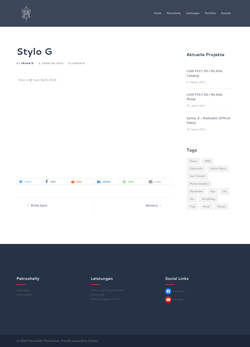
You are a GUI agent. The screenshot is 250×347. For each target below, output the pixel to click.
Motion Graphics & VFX (105, 299)
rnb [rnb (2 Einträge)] (224, 191)
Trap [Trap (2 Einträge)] (192, 206)
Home (157, 13)
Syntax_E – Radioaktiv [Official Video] (208, 120)
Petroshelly (174, 13)
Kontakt (226, 13)
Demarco (152, 205)
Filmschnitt (97, 294)
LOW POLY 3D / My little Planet (204, 96)
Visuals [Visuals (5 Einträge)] (221, 206)
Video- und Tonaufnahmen (107, 290)
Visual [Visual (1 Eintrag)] (206, 206)
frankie (27, 63)
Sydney (93, 341)
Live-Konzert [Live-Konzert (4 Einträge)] (197, 176)
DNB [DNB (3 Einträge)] (207, 161)
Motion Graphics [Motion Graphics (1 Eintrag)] (199, 183)
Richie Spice (39, 205)
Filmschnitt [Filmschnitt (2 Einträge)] (196, 168)
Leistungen (193, 13)
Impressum (23, 290)
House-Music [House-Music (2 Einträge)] (218, 168)
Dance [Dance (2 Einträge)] (193, 161)
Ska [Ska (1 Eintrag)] (192, 199)
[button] (29, 181)
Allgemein (76, 63)
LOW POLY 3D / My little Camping (204, 73)
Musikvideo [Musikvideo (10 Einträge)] (196, 191)
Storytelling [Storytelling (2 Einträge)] (208, 199)
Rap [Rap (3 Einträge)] (212, 191)
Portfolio (210, 13)
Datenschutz (24, 294)
